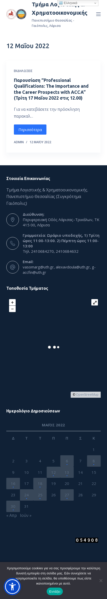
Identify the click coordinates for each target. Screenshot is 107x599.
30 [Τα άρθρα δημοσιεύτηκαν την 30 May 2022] (13, 506)
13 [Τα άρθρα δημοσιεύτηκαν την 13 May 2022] (67, 472)
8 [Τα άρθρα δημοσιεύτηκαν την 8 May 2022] (94, 460)
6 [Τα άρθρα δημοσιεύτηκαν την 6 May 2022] (67, 460)
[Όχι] (100, 580)
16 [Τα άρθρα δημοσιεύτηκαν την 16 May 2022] (13, 483)
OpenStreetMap (87, 394)
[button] (12, 586)
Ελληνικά (68, 3)
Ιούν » (26, 515)
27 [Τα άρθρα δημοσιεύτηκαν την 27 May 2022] (67, 494)
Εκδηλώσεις (23, 71)
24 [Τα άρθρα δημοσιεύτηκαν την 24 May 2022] (26, 494)
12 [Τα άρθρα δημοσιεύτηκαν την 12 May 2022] (53, 472)
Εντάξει (54, 591)
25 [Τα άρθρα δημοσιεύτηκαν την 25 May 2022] (40, 494)
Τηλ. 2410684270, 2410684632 (50, 251)
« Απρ (11, 515)
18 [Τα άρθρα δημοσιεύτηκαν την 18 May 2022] (40, 483)
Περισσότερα (30, 129)
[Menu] (98, 14)
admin (19, 142)
